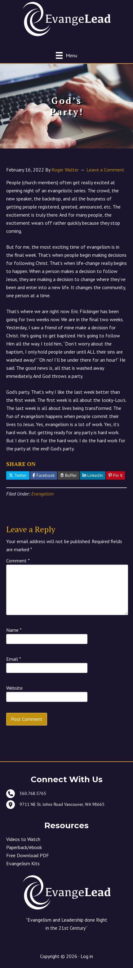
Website (14, 688)
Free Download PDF (27, 855)
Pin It (115, 475)
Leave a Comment (105, 170)
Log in (87, 956)
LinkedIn (92, 475)
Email (13, 659)
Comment (18, 560)
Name (14, 630)
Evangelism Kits (23, 863)
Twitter (18, 475)
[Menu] (66, 55)
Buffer (68, 475)
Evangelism (42, 494)
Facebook (44, 475)
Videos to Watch (23, 839)
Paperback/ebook (24, 847)
